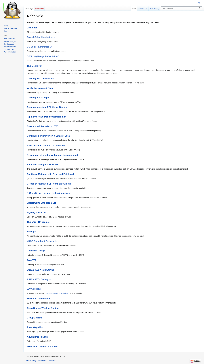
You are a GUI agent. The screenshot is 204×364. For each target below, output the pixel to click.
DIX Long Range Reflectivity (42, 56)
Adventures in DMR (37, 337)
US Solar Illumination (38, 47)
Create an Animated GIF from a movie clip (49, 184)
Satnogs (31, 231)
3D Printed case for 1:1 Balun (42, 346)
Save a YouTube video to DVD (42, 126)
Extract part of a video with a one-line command (52, 155)
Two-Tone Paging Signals (56, 293)
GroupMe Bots (34, 317)
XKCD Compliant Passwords (42, 241)
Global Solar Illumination (40, 37)
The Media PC (34, 66)
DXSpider (32, 27)
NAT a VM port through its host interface (48, 193)
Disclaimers (52, 361)
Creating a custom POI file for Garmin (47, 107)
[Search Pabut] (181, 8)
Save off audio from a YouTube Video (46, 145)
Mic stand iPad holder (38, 298)
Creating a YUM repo (38, 97)
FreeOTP (31, 260)
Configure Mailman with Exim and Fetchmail (50, 174)
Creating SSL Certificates (40, 78)
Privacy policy (31, 361)
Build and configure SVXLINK (42, 164)
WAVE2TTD (33, 289)
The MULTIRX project (38, 222)
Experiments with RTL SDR (41, 203)
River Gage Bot (35, 327)
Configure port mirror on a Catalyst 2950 (48, 136)
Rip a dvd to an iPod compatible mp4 (46, 117)
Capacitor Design (36, 250)
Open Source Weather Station (43, 308)
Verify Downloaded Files (40, 88)
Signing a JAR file (36, 212)
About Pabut (42, 361)
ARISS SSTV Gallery (37, 279)
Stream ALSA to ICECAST (40, 270)
